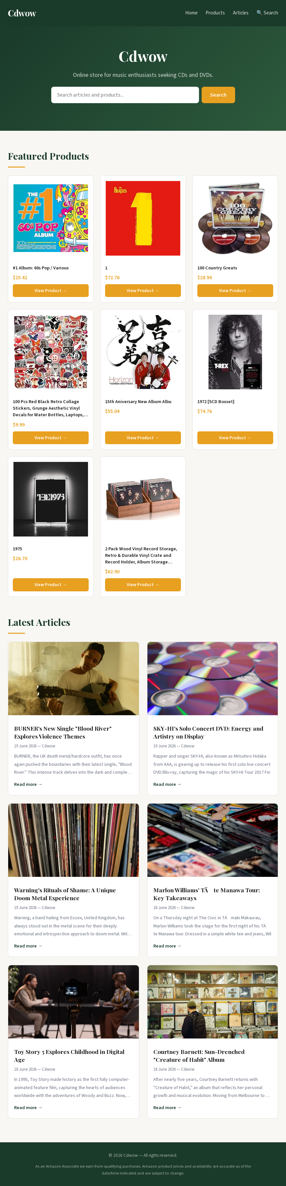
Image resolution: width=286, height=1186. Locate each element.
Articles (241, 12)
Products (215, 12)
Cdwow (22, 12)
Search (218, 95)
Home (191, 12)
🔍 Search (267, 12)
